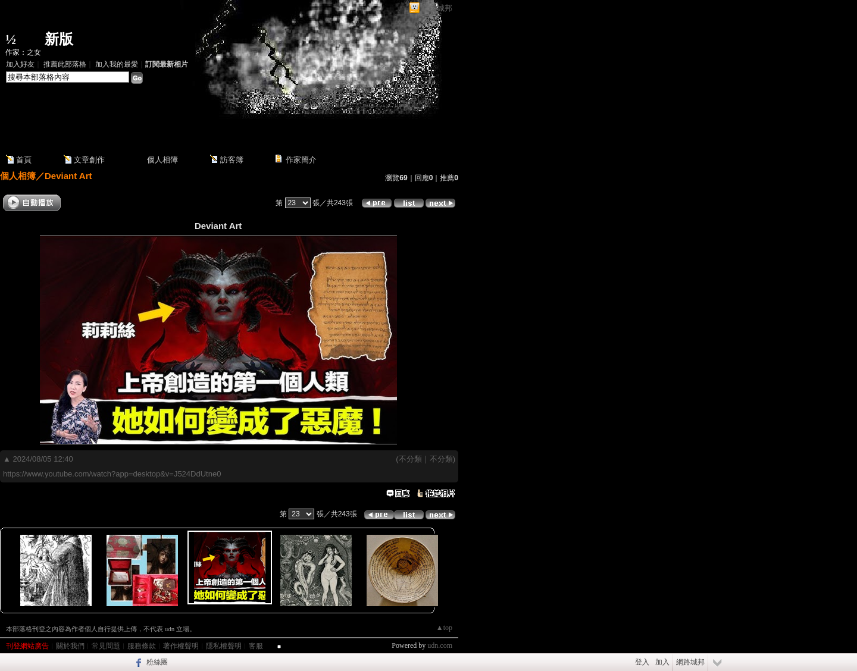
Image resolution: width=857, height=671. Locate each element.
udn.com (439, 645)
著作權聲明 (181, 646)
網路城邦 (436, 8)
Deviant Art (68, 176)
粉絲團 (157, 662)
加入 (662, 662)
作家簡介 (301, 159)
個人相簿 (162, 159)
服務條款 (141, 646)
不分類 (410, 458)
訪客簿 (231, 159)
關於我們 (70, 646)
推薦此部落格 (64, 64)
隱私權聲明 (224, 646)
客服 (256, 646)
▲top (444, 627)
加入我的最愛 (116, 64)
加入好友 (20, 64)
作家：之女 (23, 52)
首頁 (24, 159)
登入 (642, 662)
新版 (59, 39)
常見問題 (106, 646)
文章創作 (89, 159)
